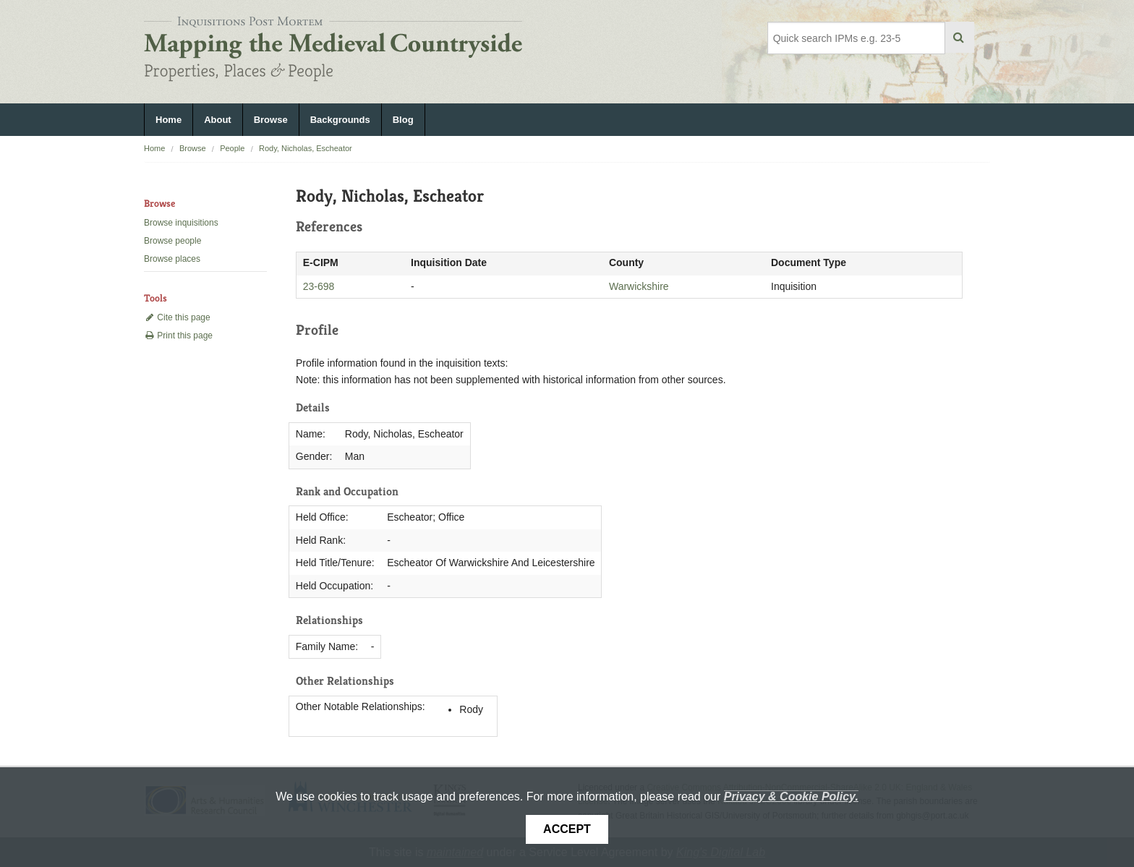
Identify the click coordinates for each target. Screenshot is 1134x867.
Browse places (172, 259)
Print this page (178, 335)
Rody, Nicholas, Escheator (305, 148)
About (217, 119)
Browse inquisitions (181, 223)
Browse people (172, 241)
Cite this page (177, 317)
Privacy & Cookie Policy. (791, 796)
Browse (271, 119)
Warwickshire (639, 286)
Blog (403, 119)
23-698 (319, 286)
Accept (567, 829)
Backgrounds (340, 119)
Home (168, 119)
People (232, 148)
